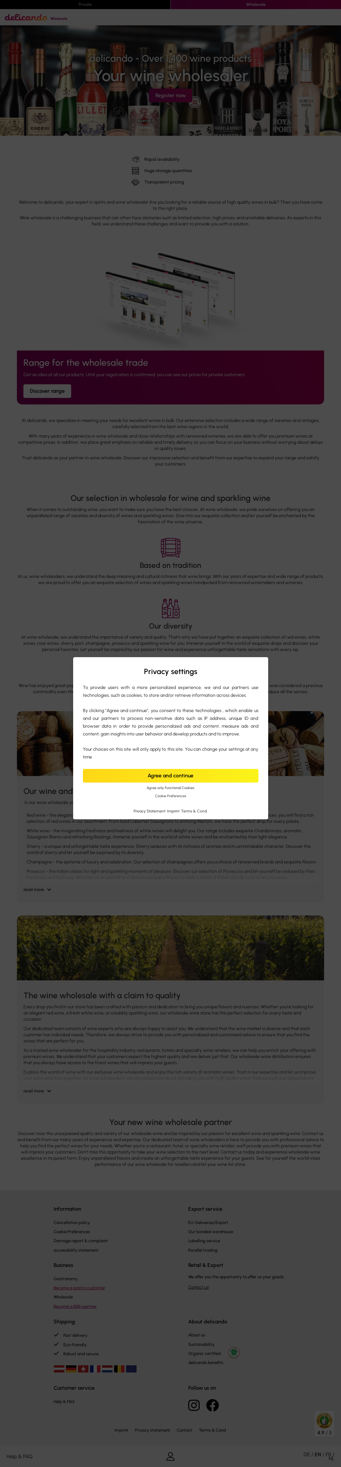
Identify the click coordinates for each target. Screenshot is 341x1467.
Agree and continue (170, 775)
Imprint (173, 811)
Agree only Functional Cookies (170, 788)
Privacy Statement (150, 811)
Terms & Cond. (194, 811)
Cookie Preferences (170, 796)
